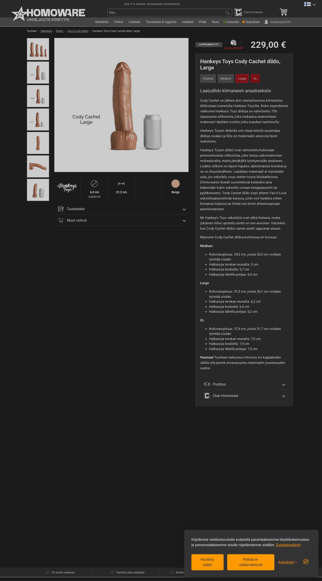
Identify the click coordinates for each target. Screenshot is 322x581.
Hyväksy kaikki (207, 562)
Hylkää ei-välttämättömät (251, 562)
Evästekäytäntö (288, 545)
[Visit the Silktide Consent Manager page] (306, 561)
